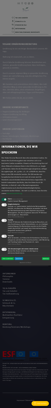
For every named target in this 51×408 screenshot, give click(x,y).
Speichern (19, 258)
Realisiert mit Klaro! (25, 262)
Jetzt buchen (40, 403)
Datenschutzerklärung (14, 193)
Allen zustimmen (8, 258)
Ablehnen (46, 258)
